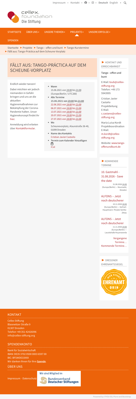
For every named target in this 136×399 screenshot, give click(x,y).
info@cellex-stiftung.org (21, 335)
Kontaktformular (25, 128)
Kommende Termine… (114, 245)
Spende (41, 361)
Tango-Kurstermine (78, 47)
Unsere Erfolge (99, 31)
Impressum (14, 378)
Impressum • (60, 2)
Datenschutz (29, 378)
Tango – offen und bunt (49, 47)
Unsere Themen (54, 31)
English (114, 2)
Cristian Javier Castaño (63, 136)
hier (12, 119)
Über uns (32, 31)
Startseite (14, 31)
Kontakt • (76, 2)
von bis (66, 104)
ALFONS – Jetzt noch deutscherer (112, 198)
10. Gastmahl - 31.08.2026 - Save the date (112, 176)
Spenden (13, 40)
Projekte (77, 31)
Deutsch (103, 2)
